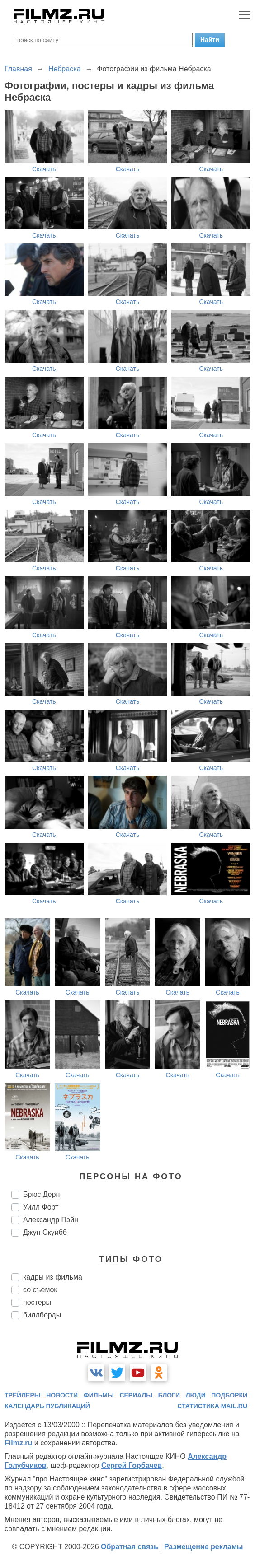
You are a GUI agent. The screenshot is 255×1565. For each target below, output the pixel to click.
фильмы (99, 1395)
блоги (169, 1395)
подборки (229, 1395)
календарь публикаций (47, 1406)
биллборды (42, 1315)
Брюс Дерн (41, 1194)
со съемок (40, 1290)
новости (62, 1395)
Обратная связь (129, 1547)
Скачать (44, 169)
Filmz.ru (18, 1443)
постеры (37, 1302)
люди (196, 1395)
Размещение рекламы (203, 1547)
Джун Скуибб (45, 1232)
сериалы (135, 1395)
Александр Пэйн (50, 1220)
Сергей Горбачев (131, 1465)
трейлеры (23, 1395)
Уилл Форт (40, 1207)
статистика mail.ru (212, 1406)
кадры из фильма (52, 1277)
